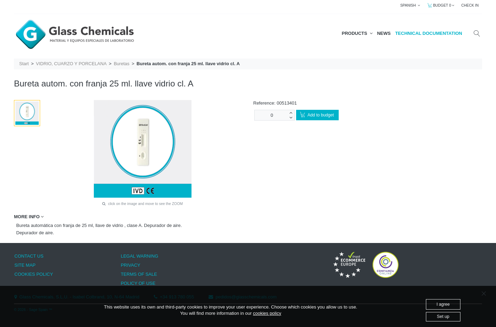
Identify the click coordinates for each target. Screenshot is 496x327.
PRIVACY (130, 265)
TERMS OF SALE (139, 274)
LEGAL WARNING (139, 256)
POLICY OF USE (138, 283)
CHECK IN (470, 5)
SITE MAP (25, 265)
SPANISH (410, 5)
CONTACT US (28, 256)
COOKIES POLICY (33, 274)
